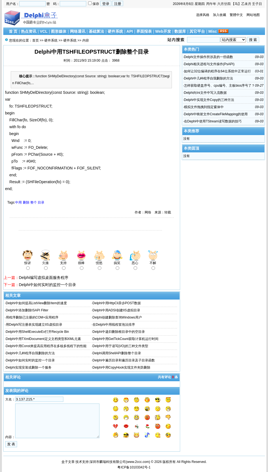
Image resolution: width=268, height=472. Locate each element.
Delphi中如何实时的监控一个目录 (47, 284)
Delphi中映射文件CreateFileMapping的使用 (216, 114)
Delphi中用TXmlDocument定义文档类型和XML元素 (43, 339)
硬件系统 (115, 31)
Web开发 (163, 31)
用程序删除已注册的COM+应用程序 (32, 317)
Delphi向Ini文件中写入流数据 (205, 93)
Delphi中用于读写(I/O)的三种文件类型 (120, 346)
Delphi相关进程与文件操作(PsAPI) (209, 64)
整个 (33, 202)
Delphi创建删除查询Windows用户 (117, 317)
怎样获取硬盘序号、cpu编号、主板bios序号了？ (219, 85)
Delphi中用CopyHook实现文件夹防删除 (121, 367)
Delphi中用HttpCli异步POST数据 (117, 303)
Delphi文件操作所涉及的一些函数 (208, 57)
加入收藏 (219, 15)
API (129, 31)
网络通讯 (77, 31)
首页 (35, 40)
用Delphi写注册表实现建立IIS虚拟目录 (34, 324)
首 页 (13, 31)
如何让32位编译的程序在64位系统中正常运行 (217, 71)
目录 (41, 202)
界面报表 (144, 31)
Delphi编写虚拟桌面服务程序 (44, 277)
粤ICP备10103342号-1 (133, 467)
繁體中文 (236, 15)
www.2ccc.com (138, 462)
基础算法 (96, 31)
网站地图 (253, 15)
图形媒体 (58, 31)
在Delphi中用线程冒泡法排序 (114, 324)
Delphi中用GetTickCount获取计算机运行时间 (125, 339)
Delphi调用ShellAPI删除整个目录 (117, 353)
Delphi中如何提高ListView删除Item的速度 (36, 303)
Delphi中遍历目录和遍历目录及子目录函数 (124, 360)
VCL (43, 31)
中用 (18, 202)
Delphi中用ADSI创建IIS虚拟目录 (116, 310)
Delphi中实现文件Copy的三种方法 (209, 100)
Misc (212, 31)
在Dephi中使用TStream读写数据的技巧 (213, 121)
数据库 (180, 31)
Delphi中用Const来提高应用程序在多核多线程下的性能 (46, 346)
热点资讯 (28, 31)
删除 (26, 202)
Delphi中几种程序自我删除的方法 (30, 353)
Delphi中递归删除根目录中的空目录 (119, 332)
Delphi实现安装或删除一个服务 (29, 367)
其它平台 (197, 31)
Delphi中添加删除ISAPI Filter (27, 310)
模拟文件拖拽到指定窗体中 (204, 107)
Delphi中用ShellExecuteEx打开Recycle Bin (37, 332)
